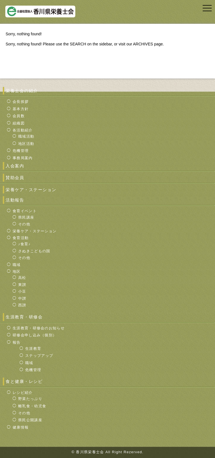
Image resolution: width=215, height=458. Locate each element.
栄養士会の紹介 (22, 90)
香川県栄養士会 (90, 452)
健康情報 (21, 427)
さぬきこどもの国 (34, 251)
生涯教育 (33, 348)
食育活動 (21, 238)
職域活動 (26, 136)
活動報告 (15, 200)
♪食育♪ (24, 244)
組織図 (19, 123)
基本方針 (21, 109)
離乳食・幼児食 (32, 406)
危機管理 (21, 151)
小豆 (22, 291)
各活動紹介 (23, 130)
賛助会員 (15, 177)
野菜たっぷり (30, 399)
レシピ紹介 (23, 392)
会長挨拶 (21, 102)
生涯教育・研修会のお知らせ (39, 328)
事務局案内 (23, 158)
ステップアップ (39, 355)
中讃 (22, 298)
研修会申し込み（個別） (35, 335)
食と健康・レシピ (24, 381)
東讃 (22, 285)
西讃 (22, 305)
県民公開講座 (30, 420)
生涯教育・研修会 (24, 316)
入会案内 (15, 165)
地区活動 (26, 144)
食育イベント (25, 211)
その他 (24, 224)
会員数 (19, 116)
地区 (17, 271)
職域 (17, 265)
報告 (17, 342)
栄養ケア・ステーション (31, 189)
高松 (22, 278)
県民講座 (26, 217)
